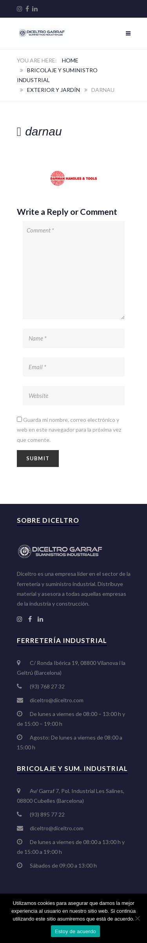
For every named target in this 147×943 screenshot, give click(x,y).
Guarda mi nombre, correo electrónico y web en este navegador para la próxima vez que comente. (69, 429)
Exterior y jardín (53, 89)
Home (70, 60)
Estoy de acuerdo (75, 931)
